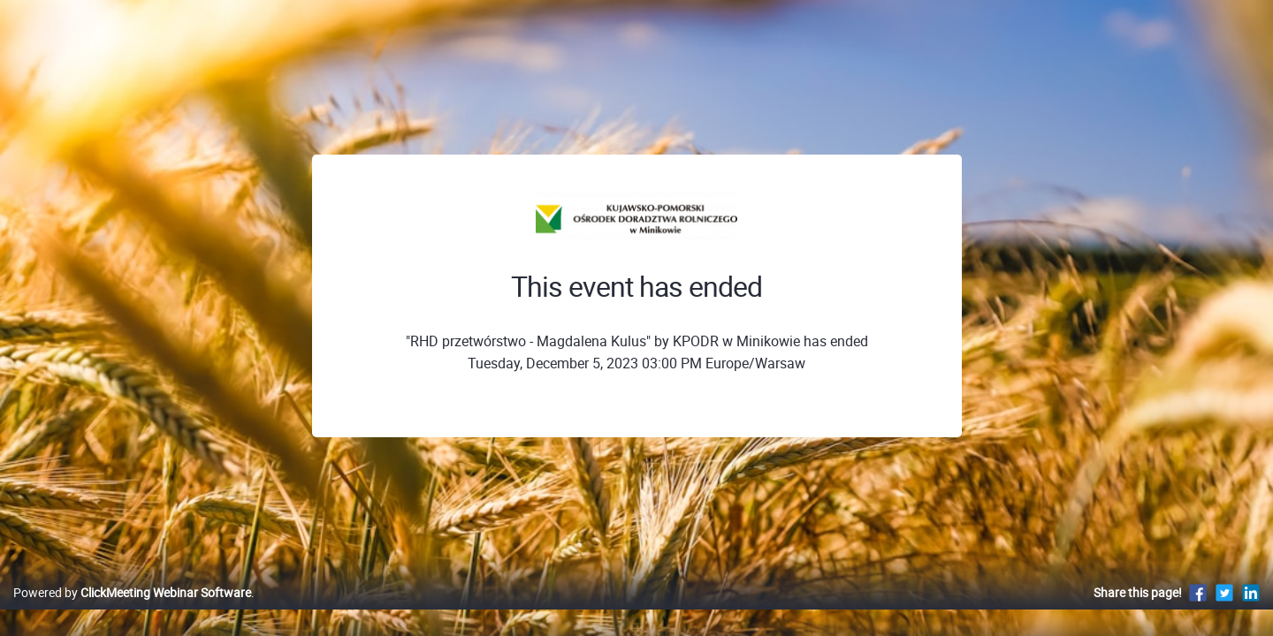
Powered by (132, 610)
